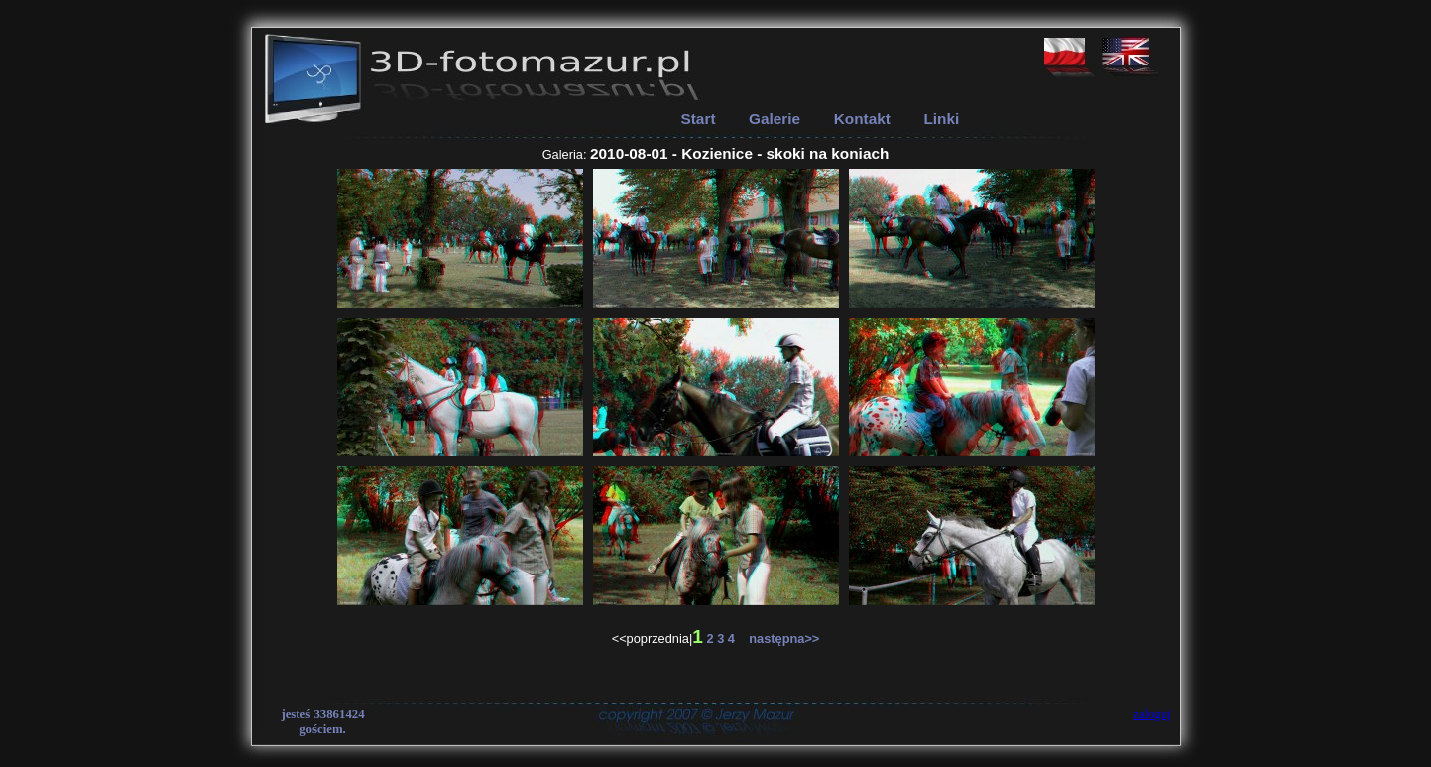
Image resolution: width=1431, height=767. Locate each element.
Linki (941, 118)
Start (698, 118)
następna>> (779, 638)
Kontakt (862, 118)
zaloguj (1152, 714)
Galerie (774, 118)
